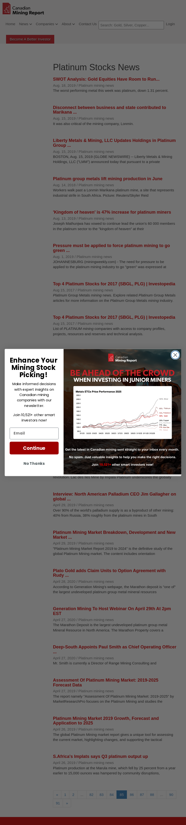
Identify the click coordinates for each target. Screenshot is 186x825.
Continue (34, 448)
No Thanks (34, 463)
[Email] (34, 433)
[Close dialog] (175, 355)
